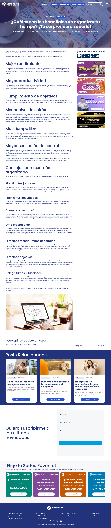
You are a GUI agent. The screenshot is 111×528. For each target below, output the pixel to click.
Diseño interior (42, 518)
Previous (46, 499)
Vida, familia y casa (42, 513)
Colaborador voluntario (15, 518)
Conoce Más (18, 494)
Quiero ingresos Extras (60, 4)
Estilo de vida (42, 516)
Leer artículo (21, 399)
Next (65, 499)
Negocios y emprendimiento (15, 516)
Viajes (95, 516)
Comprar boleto (78, 4)
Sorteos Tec (95, 513)
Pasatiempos (69, 516)
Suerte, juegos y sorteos (68, 513)
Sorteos (43, 4)
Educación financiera (15, 513)
